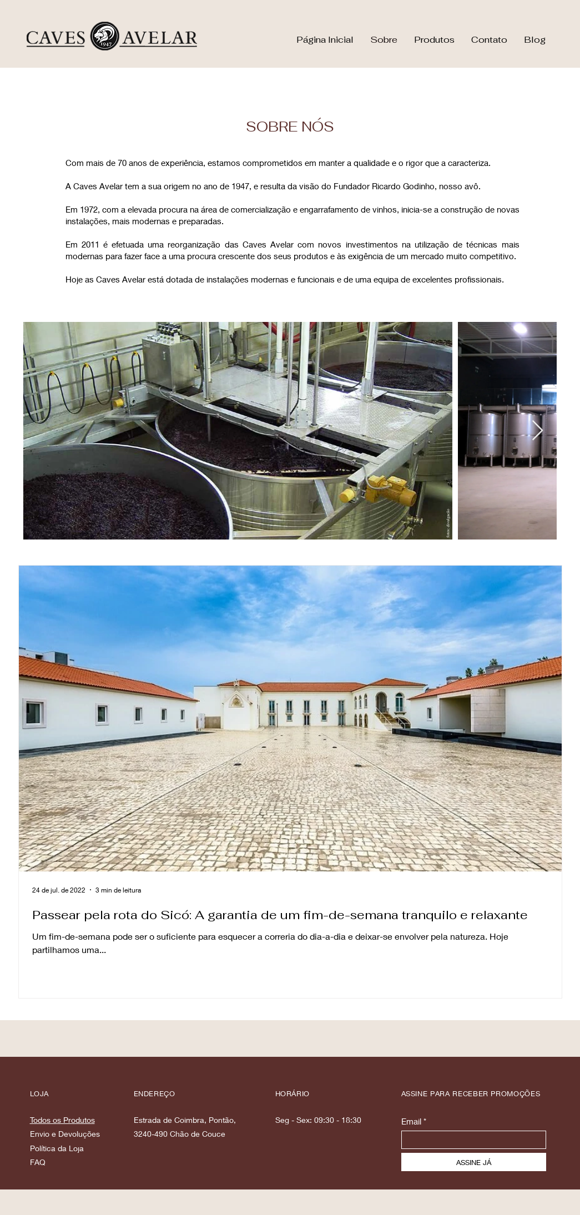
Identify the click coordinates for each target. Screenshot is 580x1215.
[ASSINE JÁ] (473, 1162)
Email (411, 1121)
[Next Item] (537, 431)
